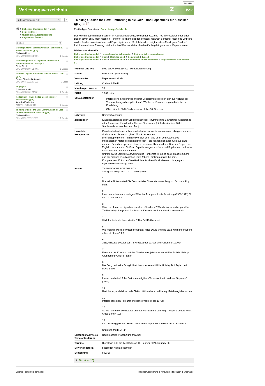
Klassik (145, 57)
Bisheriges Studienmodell (34, 29)
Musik (52, 29)
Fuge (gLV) (21, 86)
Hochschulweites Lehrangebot (116, 54)
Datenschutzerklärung (148, 372)
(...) (75, 62)
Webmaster (189, 372)
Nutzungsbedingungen (171, 372)
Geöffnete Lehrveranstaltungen (149, 54)
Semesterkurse (29, 32)
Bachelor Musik (117, 57)
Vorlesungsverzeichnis (43, 9)
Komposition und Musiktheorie (143, 60)
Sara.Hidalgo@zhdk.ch (114, 29)
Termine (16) (86, 360)
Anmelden (188, 3)
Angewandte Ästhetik (32, 37)
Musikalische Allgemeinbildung (37, 35)
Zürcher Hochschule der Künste (30, 372)
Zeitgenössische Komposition (174, 60)
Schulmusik (133, 57)
